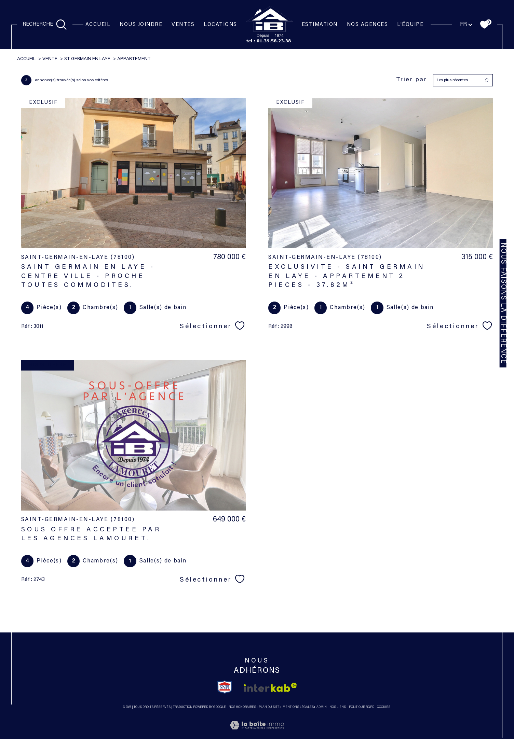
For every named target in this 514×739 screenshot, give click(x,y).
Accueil (98, 24)
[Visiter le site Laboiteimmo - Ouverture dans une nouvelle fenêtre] (257, 733)
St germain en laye (87, 59)
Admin (321, 707)
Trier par (411, 80)
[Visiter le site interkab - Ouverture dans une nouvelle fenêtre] (270, 687)
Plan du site (269, 707)
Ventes (183, 24)
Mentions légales (298, 707)
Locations (220, 24)
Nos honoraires (242, 707)
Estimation (320, 24)
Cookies (383, 707)
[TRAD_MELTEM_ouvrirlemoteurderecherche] (45, 24)
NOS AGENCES (367, 24)
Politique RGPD (361, 707)
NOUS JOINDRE (141, 24)
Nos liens (337, 707)
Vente (49, 59)
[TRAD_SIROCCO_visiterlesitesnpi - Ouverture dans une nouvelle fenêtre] (224, 687)
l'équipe (410, 24)
